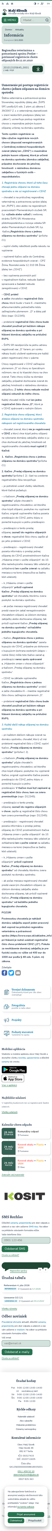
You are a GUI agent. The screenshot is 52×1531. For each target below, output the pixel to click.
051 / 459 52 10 (26, 1471)
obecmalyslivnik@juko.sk (26, 1474)
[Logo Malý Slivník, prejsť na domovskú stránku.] (26, 12)
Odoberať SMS (15, 1249)
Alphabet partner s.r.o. (38, 1515)
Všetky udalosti (9, 1112)
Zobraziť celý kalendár (13, 1174)
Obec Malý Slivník (34, 1519)
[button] (40, 1270)
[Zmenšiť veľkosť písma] (38, 4)
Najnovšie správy (18, 1270)
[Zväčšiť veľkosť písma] (42, 4)
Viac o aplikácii (9, 1085)
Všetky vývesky (9, 1308)
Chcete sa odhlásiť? (10, 1255)
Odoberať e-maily (17, 1352)
